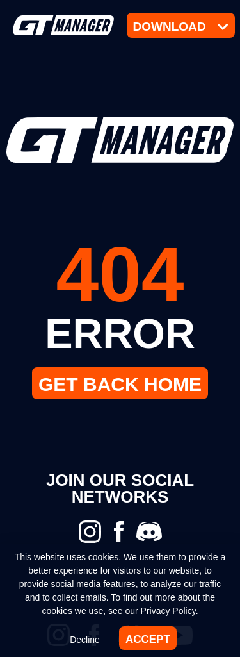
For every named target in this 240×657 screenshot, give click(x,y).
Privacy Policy (168, 611)
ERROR (120, 333)
